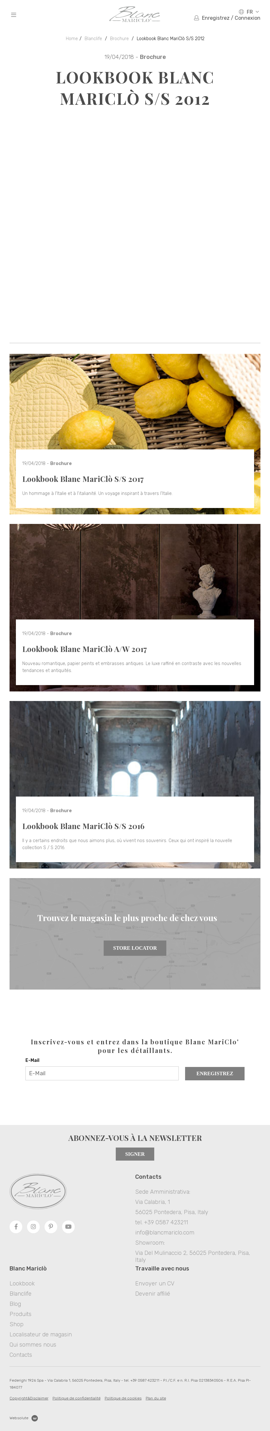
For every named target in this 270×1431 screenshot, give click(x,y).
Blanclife (93, 38)
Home (72, 38)
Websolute (24, 1418)
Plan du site (156, 1398)
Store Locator (135, 948)
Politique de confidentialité (76, 1398)
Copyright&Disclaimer (29, 1398)
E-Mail (32, 1060)
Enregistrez (215, 1073)
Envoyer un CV (154, 1283)
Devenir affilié (152, 1293)
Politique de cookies (123, 1398)
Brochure (119, 38)
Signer (135, 1154)
